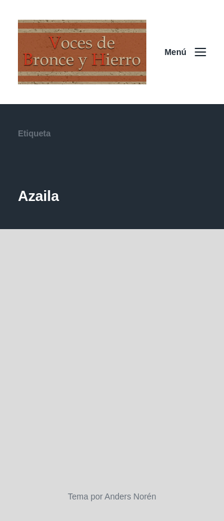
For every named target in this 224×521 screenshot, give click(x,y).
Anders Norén (130, 496)
